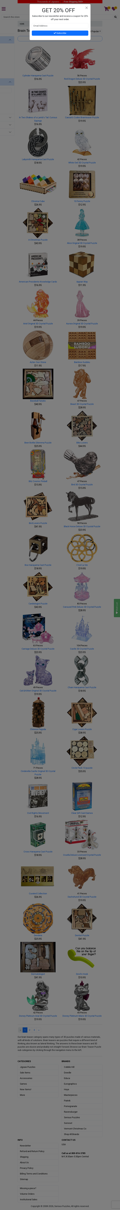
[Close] (86, 7)
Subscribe (60, 33)
